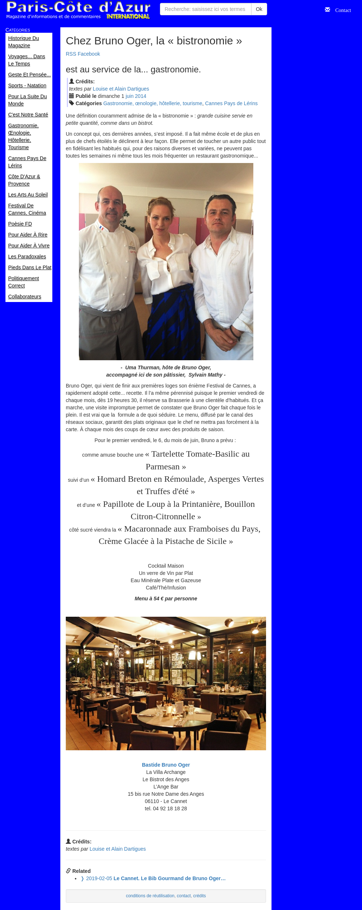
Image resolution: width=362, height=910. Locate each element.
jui (130, 96)
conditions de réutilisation (150, 895)
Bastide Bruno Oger (166, 765)
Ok (259, 9)
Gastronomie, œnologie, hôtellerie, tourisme (152, 103)
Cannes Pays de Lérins (231, 103)
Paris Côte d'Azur (78, 10)
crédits (199, 895)
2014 (140, 96)
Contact (340, 9)
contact (184, 895)
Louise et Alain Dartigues (121, 89)
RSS (71, 54)
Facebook (89, 54)
